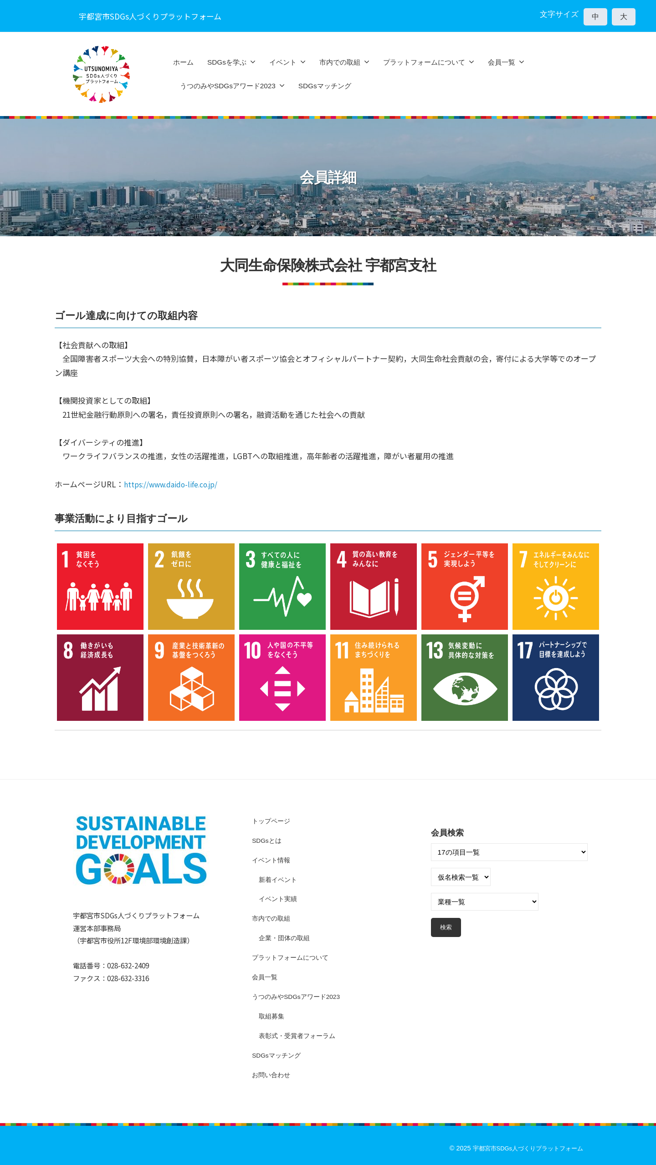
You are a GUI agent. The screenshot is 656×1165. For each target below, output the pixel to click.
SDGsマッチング (324, 86)
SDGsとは (268, 840)
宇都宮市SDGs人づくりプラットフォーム (523, 1147)
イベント (283, 62)
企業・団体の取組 (286, 938)
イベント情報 (272, 859)
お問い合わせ (272, 1074)
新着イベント (279, 879)
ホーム (183, 62)
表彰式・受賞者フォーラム (300, 1035)
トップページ (272, 821)
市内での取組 (339, 62)
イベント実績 (279, 898)
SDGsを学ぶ (226, 62)
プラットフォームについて (424, 62)
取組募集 (272, 1015)
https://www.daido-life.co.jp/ (177, 484)
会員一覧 (501, 62)
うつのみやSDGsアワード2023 (228, 86)
